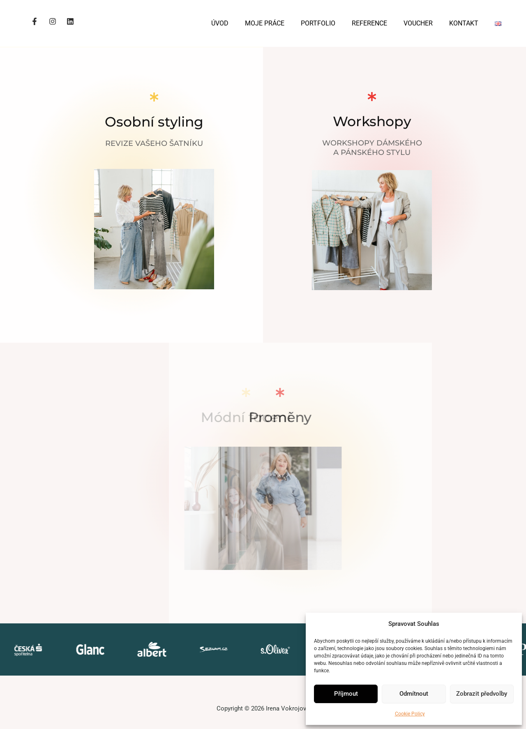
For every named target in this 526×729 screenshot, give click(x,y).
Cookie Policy (410, 714)
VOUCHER (418, 23)
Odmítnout (413, 693)
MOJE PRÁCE (264, 23)
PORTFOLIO (318, 23)
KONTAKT (463, 23)
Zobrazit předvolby (481, 693)
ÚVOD (219, 23)
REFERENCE (369, 23)
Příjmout (346, 693)
